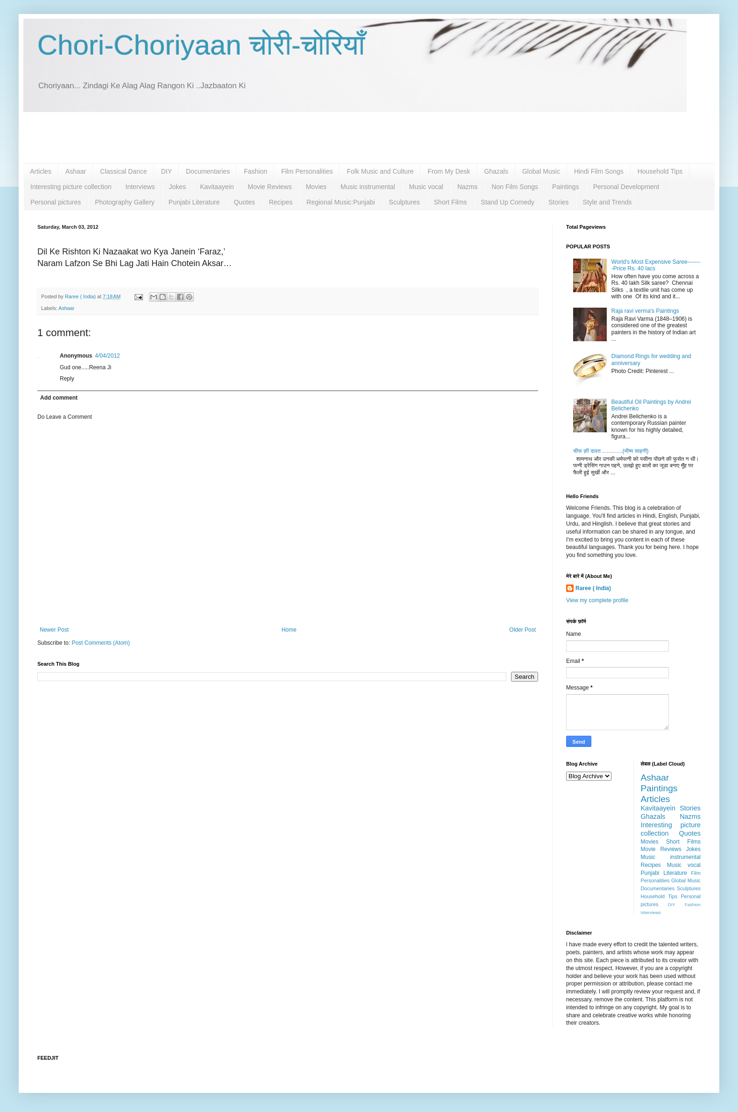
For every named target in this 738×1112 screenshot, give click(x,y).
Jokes (177, 186)
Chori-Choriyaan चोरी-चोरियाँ (201, 45)
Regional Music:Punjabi (340, 202)
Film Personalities (307, 171)
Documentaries (208, 171)
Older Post (522, 629)
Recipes (281, 202)
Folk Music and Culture (380, 171)
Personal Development (626, 186)
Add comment (59, 397)
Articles (40, 171)
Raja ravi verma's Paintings (645, 311)
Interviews (140, 186)
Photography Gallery (125, 202)
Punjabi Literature (194, 202)
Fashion (255, 171)
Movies (316, 186)
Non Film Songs (514, 186)
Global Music (541, 171)
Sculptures (404, 202)
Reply (67, 378)
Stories (558, 202)
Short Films (450, 202)
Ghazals (496, 171)
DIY (166, 171)
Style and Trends (607, 202)
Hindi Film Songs (599, 171)
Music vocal (426, 186)
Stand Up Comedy (507, 202)
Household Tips (660, 171)
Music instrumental (368, 186)
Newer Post (54, 629)
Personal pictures (55, 202)
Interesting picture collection (71, 186)
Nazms (467, 186)
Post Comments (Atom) (100, 643)
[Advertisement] (369, 138)
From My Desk (449, 171)
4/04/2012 (107, 355)
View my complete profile (597, 600)
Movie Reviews (270, 186)
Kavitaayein (217, 186)
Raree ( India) (593, 588)
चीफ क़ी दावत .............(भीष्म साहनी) (611, 451)
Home (289, 629)
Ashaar (75, 171)
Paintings (565, 186)
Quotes (244, 202)
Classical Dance (123, 171)
